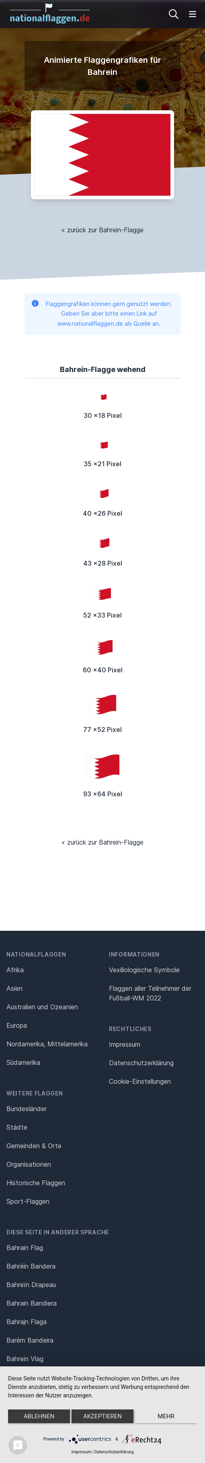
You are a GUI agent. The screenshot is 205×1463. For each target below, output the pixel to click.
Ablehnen (39, 1416)
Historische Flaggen (35, 1183)
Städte (16, 1127)
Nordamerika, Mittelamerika (47, 1044)
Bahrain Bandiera (31, 1303)
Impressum (124, 1044)
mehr (166, 1416)
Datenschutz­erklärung (141, 1063)
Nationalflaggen (36, 954)
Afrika (15, 970)
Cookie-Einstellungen (140, 1081)
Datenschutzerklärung (113, 1452)
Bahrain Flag (24, 1248)
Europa (16, 1025)
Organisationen (28, 1164)
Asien (14, 988)
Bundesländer (26, 1109)
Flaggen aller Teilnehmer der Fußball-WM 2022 (150, 993)
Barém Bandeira (29, 1340)
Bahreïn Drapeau (31, 1285)
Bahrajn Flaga (26, 1322)
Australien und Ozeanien (42, 1007)
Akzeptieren (102, 1416)
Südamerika (23, 1062)
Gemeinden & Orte (34, 1146)
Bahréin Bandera (30, 1266)
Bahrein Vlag (24, 1359)
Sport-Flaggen (27, 1201)
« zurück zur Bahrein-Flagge (103, 230)
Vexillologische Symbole (144, 970)
